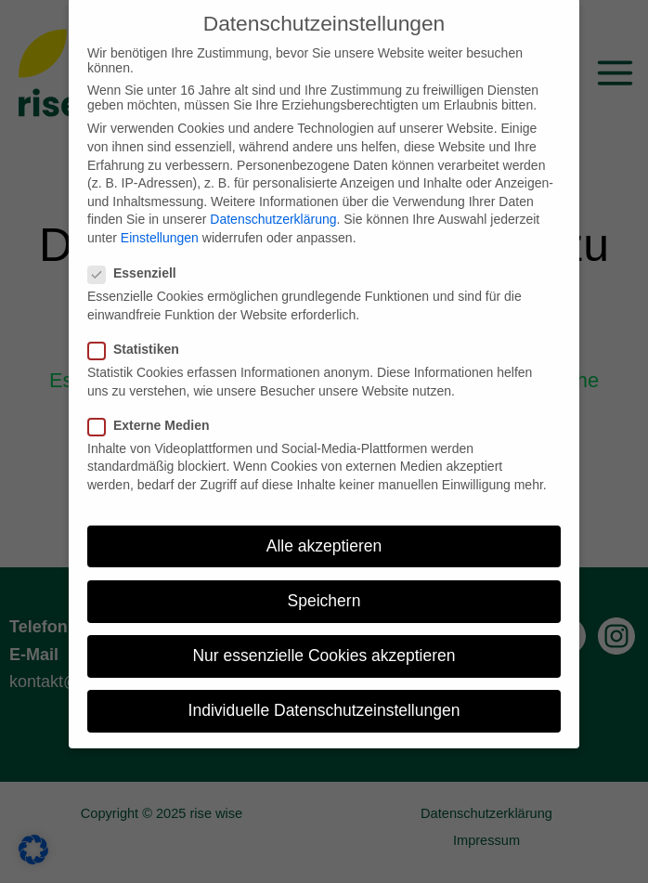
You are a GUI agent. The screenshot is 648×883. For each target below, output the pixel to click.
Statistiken (139, 332)
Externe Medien (154, 408)
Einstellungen (160, 221)
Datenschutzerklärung (273, 203)
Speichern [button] (324, 584)
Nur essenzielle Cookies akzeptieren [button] (323, 639)
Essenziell (137, 257)
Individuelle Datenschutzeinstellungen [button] (324, 693)
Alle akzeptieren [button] (324, 529)
